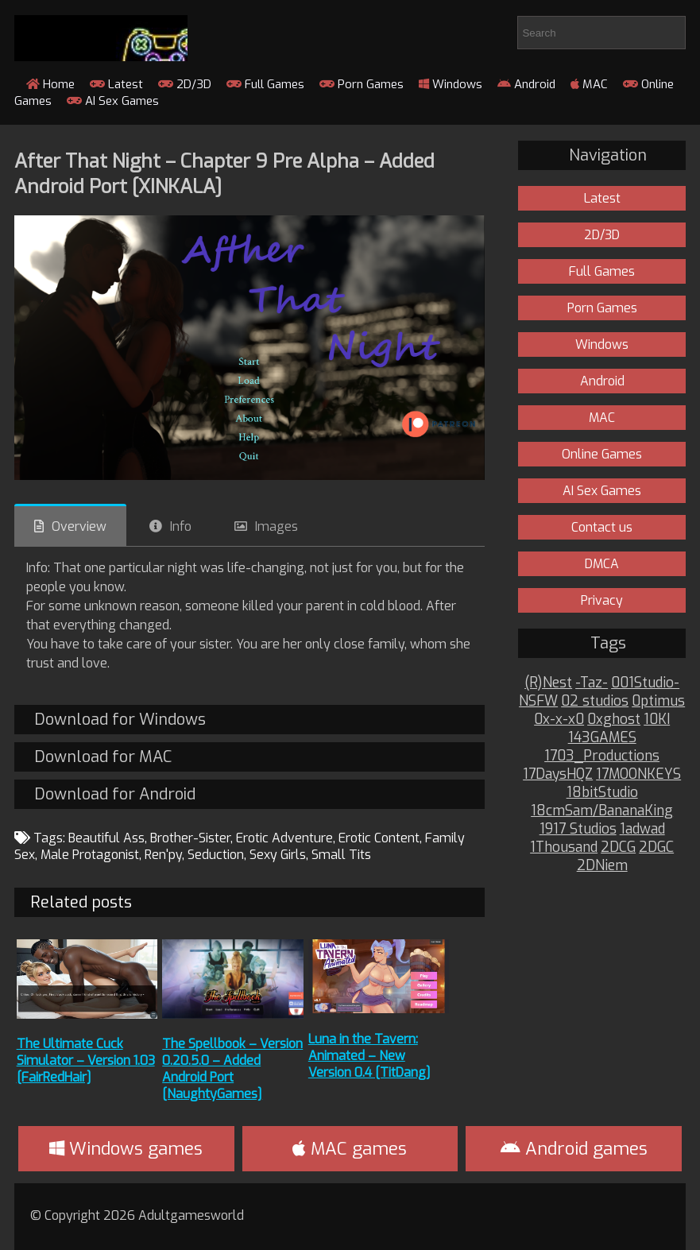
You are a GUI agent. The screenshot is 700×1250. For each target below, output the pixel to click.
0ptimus (658, 701)
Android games (574, 1148)
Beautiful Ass (106, 838)
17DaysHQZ (558, 774)
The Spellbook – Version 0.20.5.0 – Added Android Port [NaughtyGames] (232, 1068)
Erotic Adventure (284, 838)
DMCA (602, 563)
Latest (116, 84)
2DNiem (602, 866)
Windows (450, 84)
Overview (79, 526)
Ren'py (163, 854)
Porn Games (361, 84)
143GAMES (602, 738)
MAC (589, 84)
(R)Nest (548, 683)
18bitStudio (602, 793)
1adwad (642, 829)
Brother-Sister (190, 838)
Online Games (602, 454)
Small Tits (341, 854)
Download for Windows (120, 719)
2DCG (618, 847)
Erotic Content (379, 838)
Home (50, 84)
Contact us (601, 527)
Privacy (602, 600)
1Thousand (564, 847)
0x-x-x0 (559, 719)
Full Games (265, 84)
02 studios (594, 701)
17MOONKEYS (638, 774)
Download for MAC (103, 757)
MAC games (349, 1148)
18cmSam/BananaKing (602, 811)
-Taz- (591, 683)
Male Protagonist (90, 854)
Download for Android (114, 794)
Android (526, 84)
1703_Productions (601, 756)
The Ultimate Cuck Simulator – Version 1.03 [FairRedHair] (86, 1060)
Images (276, 526)
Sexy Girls (277, 854)
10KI (657, 719)
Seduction (216, 854)
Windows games (126, 1148)
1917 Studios (578, 829)
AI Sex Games (113, 101)
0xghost (613, 719)
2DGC (656, 847)
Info (180, 526)
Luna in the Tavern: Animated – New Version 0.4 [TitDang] (369, 1056)
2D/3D (184, 84)
